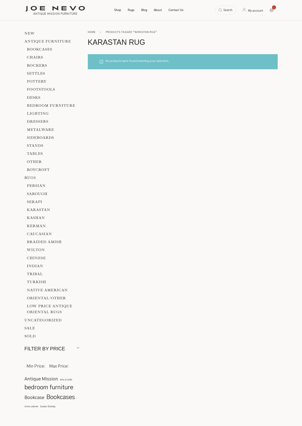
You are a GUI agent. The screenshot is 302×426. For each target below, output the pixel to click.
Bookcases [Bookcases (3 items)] (60, 397)
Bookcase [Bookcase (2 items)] (34, 398)
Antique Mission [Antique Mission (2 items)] (41, 379)
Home (92, 32)
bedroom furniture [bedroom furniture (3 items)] (49, 387)
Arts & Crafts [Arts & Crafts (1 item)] (66, 380)
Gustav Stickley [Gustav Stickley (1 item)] (47, 406)
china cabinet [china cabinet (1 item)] (31, 406)
